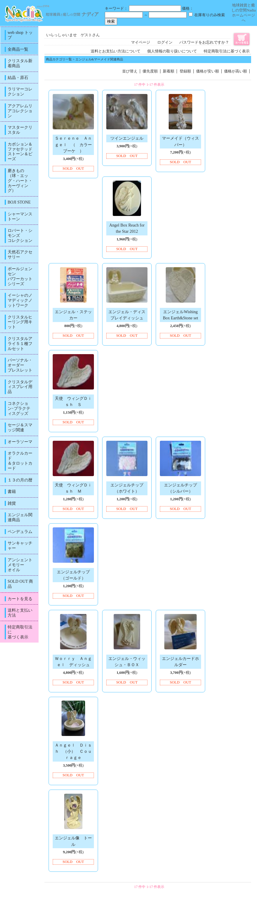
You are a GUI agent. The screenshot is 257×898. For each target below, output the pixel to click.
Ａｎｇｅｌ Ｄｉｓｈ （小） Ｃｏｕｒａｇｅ (73, 751)
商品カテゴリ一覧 (59, 59)
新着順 (168, 71)
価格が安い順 (207, 71)
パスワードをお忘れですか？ (204, 42)
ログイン (165, 42)
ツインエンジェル (126, 138)
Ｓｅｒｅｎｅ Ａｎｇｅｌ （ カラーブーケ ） (73, 144)
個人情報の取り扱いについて (172, 51)
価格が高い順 (235, 71)
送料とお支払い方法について (115, 51)
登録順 (185, 71)
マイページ (140, 42)
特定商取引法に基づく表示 (227, 51)
